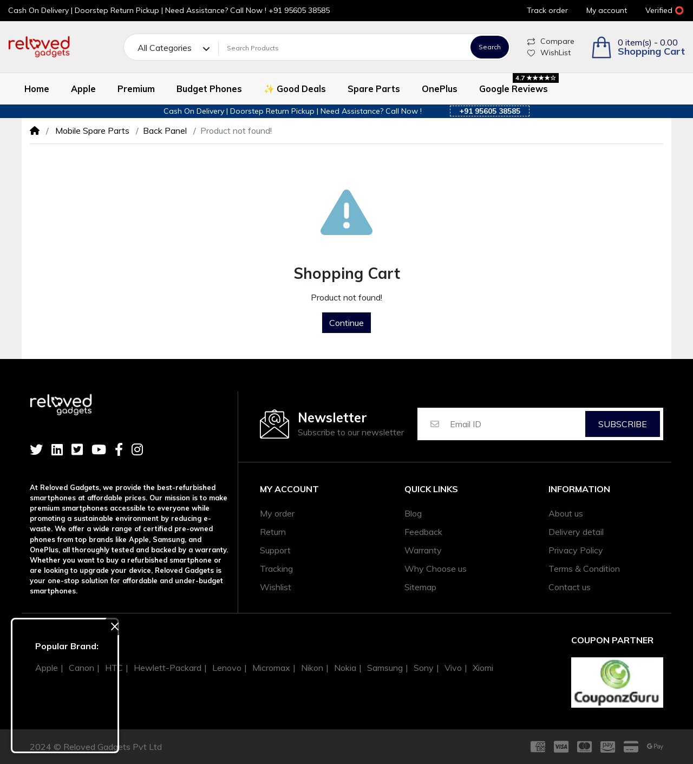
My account (289, 489)
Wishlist (275, 587)
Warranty (423, 550)
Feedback (423, 531)
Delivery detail (576, 531)
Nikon (312, 667)
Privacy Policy (575, 550)
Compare (550, 41)
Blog (413, 513)
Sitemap (420, 587)
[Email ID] (517, 424)
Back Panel (165, 130)
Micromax (271, 667)
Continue (346, 322)
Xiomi (483, 667)
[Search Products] (343, 48)
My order (277, 513)
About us (565, 513)
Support (275, 550)
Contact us (569, 587)
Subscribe (622, 424)
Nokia (345, 667)
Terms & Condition (584, 568)
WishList (549, 52)
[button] (638, 47)
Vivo (453, 667)
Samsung (385, 667)
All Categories (165, 47)
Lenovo (226, 667)
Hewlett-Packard (167, 667)
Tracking (276, 568)
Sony (424, 667)
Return (273, 531)
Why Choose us (435, 568)
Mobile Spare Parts (91, 130)
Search (490, 47)
